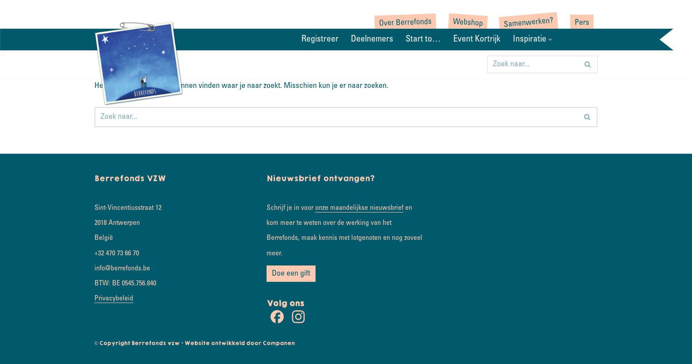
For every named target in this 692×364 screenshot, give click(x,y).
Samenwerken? (528, 23)
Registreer (319, 39)
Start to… (423, 39)
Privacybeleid (113, 298)
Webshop (468, 23)
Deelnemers (372, 39)
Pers (582, 23)
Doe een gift (291, 274)
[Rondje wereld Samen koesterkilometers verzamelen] (138, 63)
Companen (279, 343)
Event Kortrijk (476, 39)
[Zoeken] (532, 64)
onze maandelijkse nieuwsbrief (359, 208)
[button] (550, 39)
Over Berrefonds (405, 23)
